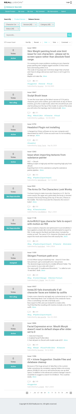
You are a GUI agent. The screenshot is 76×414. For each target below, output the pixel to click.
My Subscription (53, 11)
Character (49, 116)
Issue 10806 (31, 323)
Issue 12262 (31, 152)
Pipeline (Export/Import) (42, 178)
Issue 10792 (31, 124)
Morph (36, 348)
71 (52, 393)
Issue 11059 (31, 252)
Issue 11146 (31, 218)
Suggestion (32, 84)
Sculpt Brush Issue (37, 95)
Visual (50, 84)
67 (38, 393)
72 (55, 393)
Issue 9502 (31, 186)
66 (35, 393)
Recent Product (10, 11)
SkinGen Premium (55, 278)
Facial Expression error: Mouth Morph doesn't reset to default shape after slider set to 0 (49, 329)
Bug (29, 116)
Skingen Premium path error (42, 255)
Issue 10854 (31, 48)
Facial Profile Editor (48, 348)
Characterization (40, 209)
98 (67, 393)
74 (62, 393)
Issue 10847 (31, 92)
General (42, 84)
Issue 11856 (31, 356)
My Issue (21, 11)
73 (59, 393)
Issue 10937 (31, 286)
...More (44, 76)
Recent (37, 42)
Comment (65, 42)
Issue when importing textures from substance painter (46, 156)
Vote (55, 42)
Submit (63, 11)
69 (45, 393)
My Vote (30, 11)
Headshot (32, 143)
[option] (10, 11)
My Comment (40, 11)
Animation (67, 244)
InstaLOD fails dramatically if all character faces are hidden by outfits (47, 291)
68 (41, 393)
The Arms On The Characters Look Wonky (49, 189)
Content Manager (40, 278)
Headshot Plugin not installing (43, 127)
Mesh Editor (38, 116)
